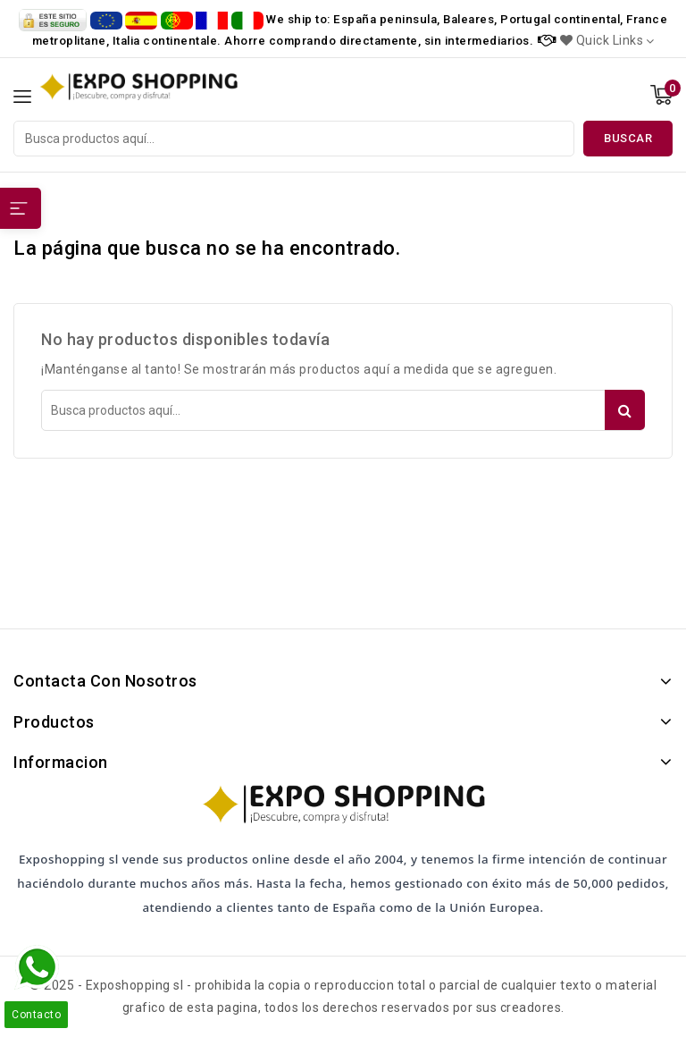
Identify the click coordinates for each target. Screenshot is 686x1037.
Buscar (628, 138)
